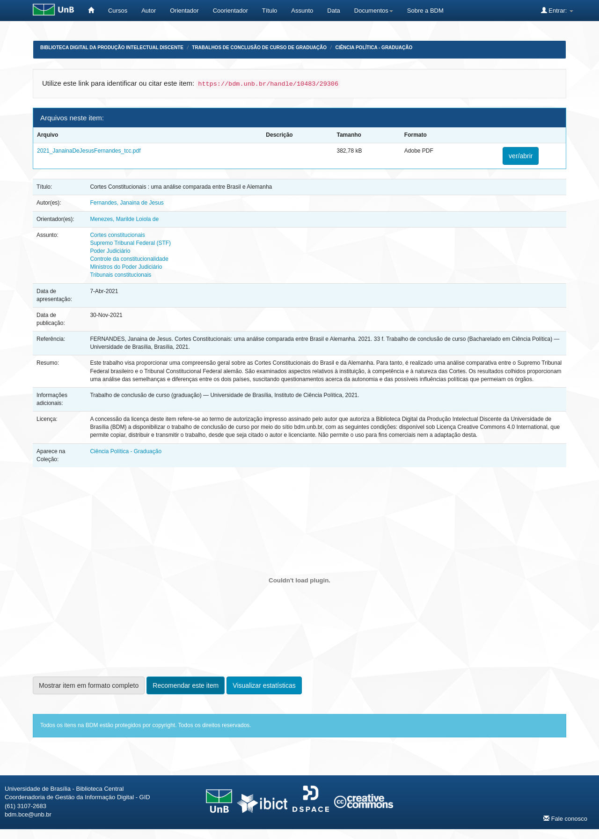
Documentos (373, 10)
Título (270, 10)
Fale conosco (565, 818)
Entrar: (557, 10)
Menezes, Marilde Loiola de (124, 219)
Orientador (184, 10)
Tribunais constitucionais (120, 275)
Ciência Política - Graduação (373, 47)
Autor (148, 10)
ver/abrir (521, 156)
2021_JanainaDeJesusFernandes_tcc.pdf (88, 150)
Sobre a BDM (425, 10)
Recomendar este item (186, 685)
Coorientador (230, 10)
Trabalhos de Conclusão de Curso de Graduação (259, 47)
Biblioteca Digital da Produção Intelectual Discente (111, 47)
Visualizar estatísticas (264, 685)
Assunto (302, 10)
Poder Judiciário (110, 251)
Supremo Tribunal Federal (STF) (130, 243)
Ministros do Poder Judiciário (126, 267)
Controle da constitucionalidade (129, 259)
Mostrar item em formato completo (89, 685)
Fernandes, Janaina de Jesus (126, 202)
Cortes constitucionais (117, 235)
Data (333, 10)
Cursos (117, 10)
